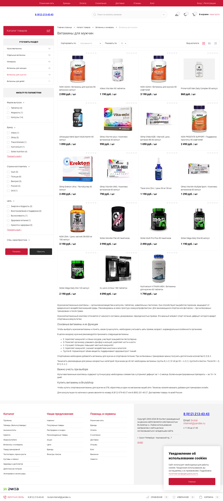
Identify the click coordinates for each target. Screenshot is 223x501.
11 (49, 81)
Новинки (50, 420)
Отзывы (137, 3)
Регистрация (210, 3)
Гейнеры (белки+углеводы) (14, 425)
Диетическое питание (12, 469)
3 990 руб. (118, 246)
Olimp (15, 137)
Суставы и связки (10, 459)
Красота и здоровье (21, 225)
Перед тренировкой (11, 449)
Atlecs (15, 133)
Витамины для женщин (16, 68)
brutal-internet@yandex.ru (194, 422)
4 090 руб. (118, 296)
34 (49, 48)
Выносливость (19, 216)
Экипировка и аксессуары (14, 474)
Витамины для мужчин (16, 75)
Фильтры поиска (54, 454)
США (14, 172)
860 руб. (199, 96)
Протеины (7, 420)
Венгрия (16, 181)
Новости (93, 459)
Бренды (66, 3)
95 (49, 62)
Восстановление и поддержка (26, 211)
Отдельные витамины (16, 55)
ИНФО (140, 442)
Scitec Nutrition (19, 151)
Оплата (83, 3)
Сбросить (41, 251)
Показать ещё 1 (14, 230)
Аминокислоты (9, 430)
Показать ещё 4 (14, 156)
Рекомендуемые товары (57, 435)
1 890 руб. (77, 146)
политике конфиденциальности (183, 474)
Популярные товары (55, 425)
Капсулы (17, 117)
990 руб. (118, 146)
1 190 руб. (118, 96)
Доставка (119, 3)
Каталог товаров (28, 30)
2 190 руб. (77, 296)
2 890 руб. (77, 96)
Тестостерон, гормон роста (14, 454)
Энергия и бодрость (21, 206)
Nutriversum (18, 147)
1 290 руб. (199, 196)
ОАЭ (14, 191)
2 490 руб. (199, 146)
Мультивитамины (14, 48)
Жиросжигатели (10, 440)
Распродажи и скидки (56, 430)
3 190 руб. (158, 96)
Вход (199, 3)
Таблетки (16, 108)
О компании (100, 3)
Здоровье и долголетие (13, 464)
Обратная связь (13, 497)
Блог (152, 3)
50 (49, 55)
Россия (15, 186)
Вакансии (94, 454)
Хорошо (192, 482)
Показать (16, 251)
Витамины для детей (15, 81)
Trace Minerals (19, 142)
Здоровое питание (21, 220)
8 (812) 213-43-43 (44, 14)
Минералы (11, 62)
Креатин (6, 435)
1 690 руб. (158, 146)
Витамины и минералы (13, 445)
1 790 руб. (158, 296)
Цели (49, 445)
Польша (16, 176)
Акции (49, 440)
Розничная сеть (46, 3)
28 (49, 68)
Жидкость (17, 112)
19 (49, 75)
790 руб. (118, 196)
